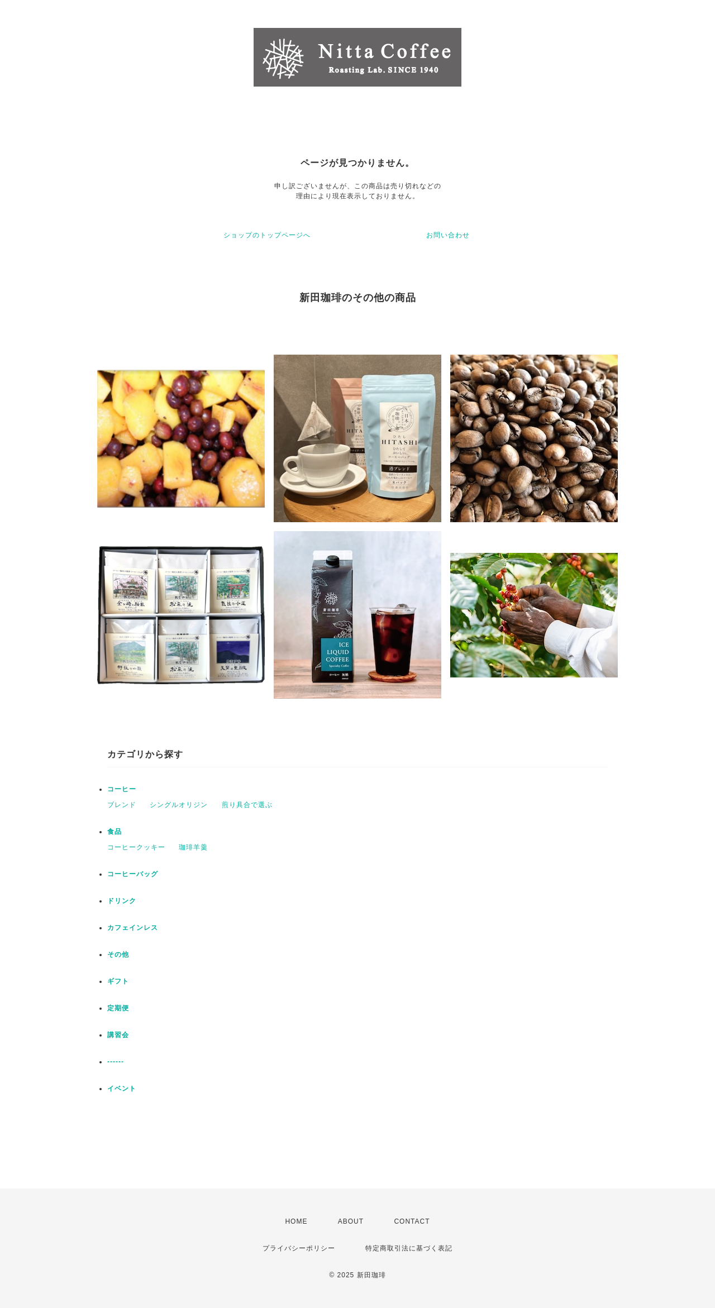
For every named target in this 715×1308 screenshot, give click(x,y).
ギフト (118, 981)
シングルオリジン (179, 805)
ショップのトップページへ (267, 235)
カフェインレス (132, 928)
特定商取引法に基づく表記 (408, 1248)
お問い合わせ (448, 235)
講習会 (118, 1035)
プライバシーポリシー (299, 1248)
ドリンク (121, 901)
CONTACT (412, 1221)
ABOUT (351, 1221)
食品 (114, 832)
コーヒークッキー (136, 847)
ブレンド (121, 805)
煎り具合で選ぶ (247, 805)
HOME (296, 1221)
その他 (118, 954)
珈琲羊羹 (193, 847)
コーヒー (121, 789)
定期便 (118, 1008)
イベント (121, 1088)
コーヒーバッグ (132, 874)
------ (115, 1062)
